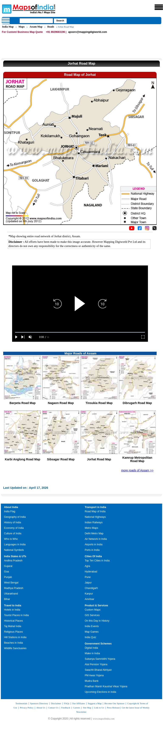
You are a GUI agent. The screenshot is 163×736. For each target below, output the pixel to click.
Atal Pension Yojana (96, 664)
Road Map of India (95, 511)
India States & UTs (15, 556)
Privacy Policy (26, 707)
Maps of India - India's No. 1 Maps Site (6, 8)
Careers (76, 707)
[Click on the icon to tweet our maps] (154, 229)
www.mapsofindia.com (103, 718)
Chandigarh (91, 588)
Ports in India (92, 550)
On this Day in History (97, 620)
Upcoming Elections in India (100, 691)
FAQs (66, 703)
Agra (87, 566)
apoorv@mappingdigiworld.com (87, 32)
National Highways (95, 516)
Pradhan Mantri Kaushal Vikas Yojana (106, 686)
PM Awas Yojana (94, 675)
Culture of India (12, 533)
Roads (50, 26)
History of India (12, 522)
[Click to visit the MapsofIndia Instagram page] (147, 229)
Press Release (113, 707)
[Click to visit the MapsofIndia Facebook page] (140, 229)
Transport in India (95, 507)
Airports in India (93, 544)
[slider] (80, 332)
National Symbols (14, 550)
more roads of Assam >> (137, 470)
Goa (6, 571)
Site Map (87, 707)
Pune (88, 577)
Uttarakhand (11, 593)
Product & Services (96, 605)
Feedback (65, 707)
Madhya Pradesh (13, 588)
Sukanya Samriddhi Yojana (100, 658)
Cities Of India (93, 556)
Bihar (7, 599)
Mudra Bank (91, 680)
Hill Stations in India (15, 637)
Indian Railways (94, 522)
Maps (21, 26)
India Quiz (90, 637)
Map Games (91, 631)
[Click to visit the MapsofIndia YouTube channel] (131, 229)
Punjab (8, 577)
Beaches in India (13, 642)
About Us (40, 707)
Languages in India (14, 544)
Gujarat (8, 566)
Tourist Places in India (16, 615)
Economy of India (14, 527)
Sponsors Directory (39, 703)
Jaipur (88, 582)
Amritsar (89, 599)
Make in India (92, 653)
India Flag (9, 511)
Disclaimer (56, 703)
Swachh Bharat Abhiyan (98, 669)
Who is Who (11, 538)
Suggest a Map (94, 703)
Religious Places (13, 631)
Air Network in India (96, 538)
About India (11, 507)
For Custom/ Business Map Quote (22, 32)
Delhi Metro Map (94, 533)
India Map (8, 26)
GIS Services (92, 615)
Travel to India (12, 605)
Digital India (91, 647)
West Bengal (11, 582)
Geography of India (15, 516)
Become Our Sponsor (114, 703)
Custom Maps (92, 609)
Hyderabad (91, 571)
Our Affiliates (78, 703)
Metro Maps (91, 527)
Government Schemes (98, 643)
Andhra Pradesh (13, 560)
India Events (92, 626)
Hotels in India (12, 609)
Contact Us (53, 707)
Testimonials (21, 703)
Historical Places (13, 620)
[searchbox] (36, 20)
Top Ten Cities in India (97, 560)
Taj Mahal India (12, 626)
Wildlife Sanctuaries (15, 648)
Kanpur (89, 593)
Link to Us (99, 707)
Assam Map (36, 26)
